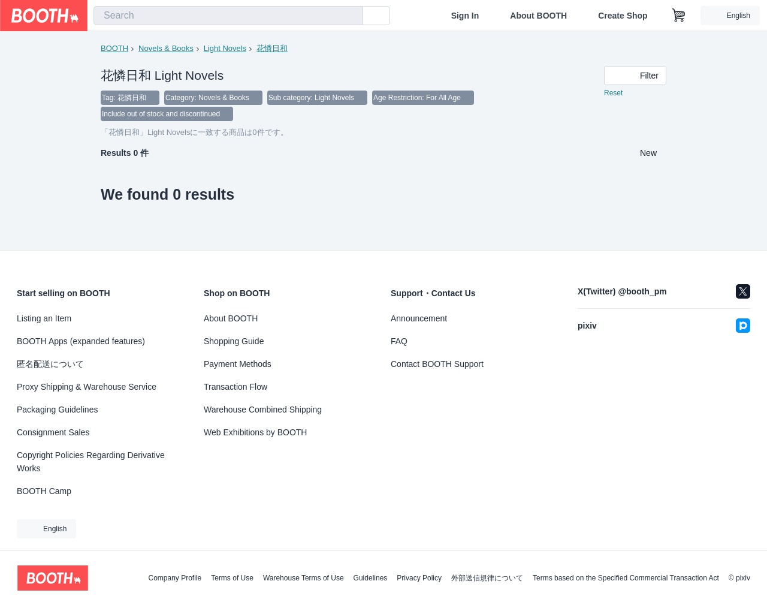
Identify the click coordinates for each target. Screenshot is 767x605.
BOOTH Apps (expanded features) (81, 341)
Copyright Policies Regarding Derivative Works (91, 461)
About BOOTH (538, 15)
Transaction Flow (235, 387)
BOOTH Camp (44, 491)
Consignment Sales (53, 432)
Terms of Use (232, 578)
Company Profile (174, 578)
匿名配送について (50, 364)
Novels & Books (166, 48)
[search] (351, 16)
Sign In (465, 15)
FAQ (399, 341)
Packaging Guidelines (57, 409)
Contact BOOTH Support (437, 364)
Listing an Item (44, 318)
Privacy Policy (419, 578)
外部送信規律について (487, 578)
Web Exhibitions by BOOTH (255, 432)
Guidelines (371, 578)
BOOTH (114, 48)
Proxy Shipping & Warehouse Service (86, 387)
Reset (613, 93)
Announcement (419, 318)
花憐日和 (272, 48)
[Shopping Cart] (678, 15)
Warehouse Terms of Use (303, 578)
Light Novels (225, 48)
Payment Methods (237, 364)
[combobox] (228, 15)
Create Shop (622, 15)
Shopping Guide (234, 341)
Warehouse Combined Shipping (263, 409)
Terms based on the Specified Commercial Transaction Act (626, 578)
